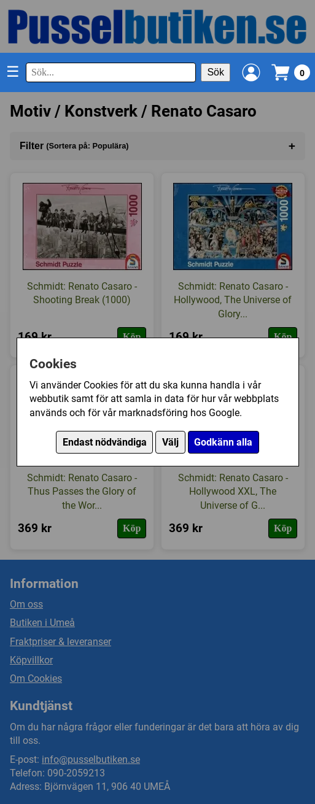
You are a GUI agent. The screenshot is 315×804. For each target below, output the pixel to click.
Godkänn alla (223, 442)
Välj (170, 442)
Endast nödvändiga (105, 442)
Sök (215, 72)
